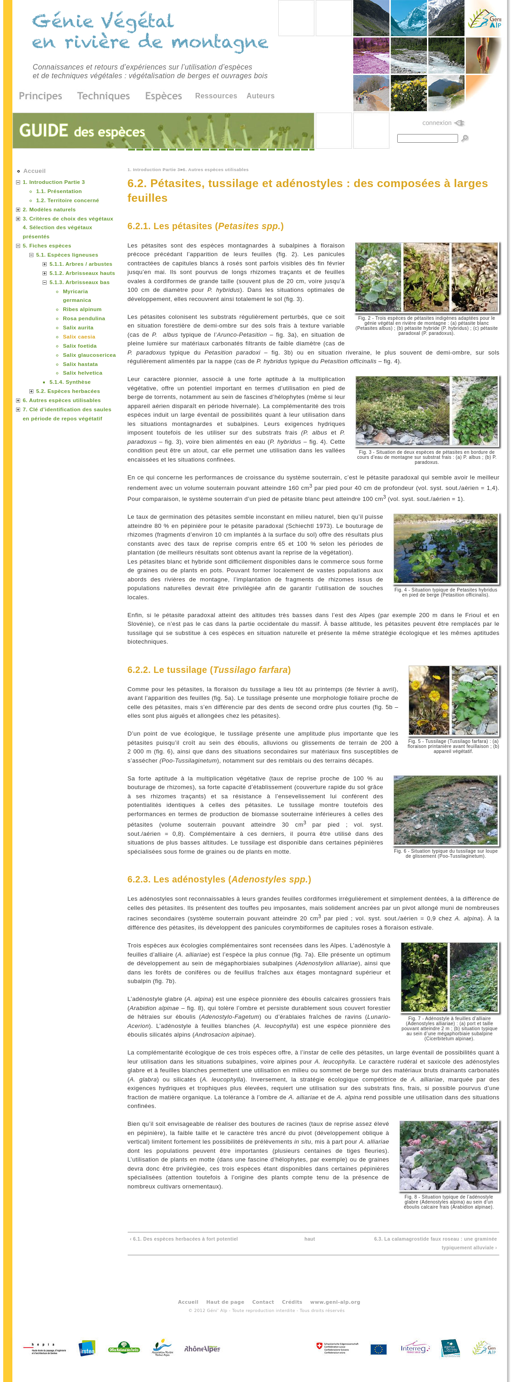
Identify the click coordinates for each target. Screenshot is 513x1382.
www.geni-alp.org (335, 1302)
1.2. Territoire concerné (67, 200)
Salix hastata (80, 364)
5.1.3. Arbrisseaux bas (79, 282)
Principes (43, 96)
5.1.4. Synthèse (70, 382)
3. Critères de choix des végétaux (68, 218)
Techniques (103, 96)
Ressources (216, 96)
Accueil (34, 170)
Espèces (160, 96)
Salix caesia (79, 336)
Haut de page (225, 1302)
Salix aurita (78, 327)
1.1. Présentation (59, 191)
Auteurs (261, 96)
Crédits (292, 1302)
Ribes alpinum (82, 309)
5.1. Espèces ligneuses (67, 255)
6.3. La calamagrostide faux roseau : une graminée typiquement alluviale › (435, 1244)
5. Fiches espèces (47, 245)
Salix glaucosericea (89, 355)
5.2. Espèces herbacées (68, 391)
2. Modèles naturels (49, 209)
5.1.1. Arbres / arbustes (81, 264)
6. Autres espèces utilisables (215, 169)
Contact (263, 1302)
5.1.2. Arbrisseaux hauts (82, 273)
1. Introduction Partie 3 (154, 169)
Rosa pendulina (84, 318)
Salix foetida (80, 346)
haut (309, 1239)
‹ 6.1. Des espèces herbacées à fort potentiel (184, 1239)
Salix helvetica (82, 373)
